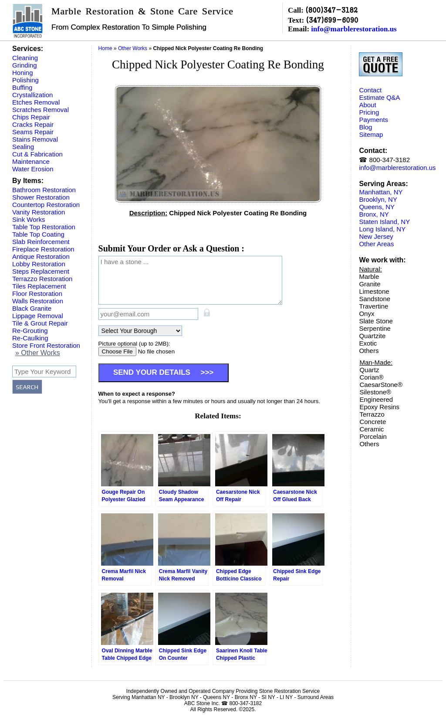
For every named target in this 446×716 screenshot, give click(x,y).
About (367, 105)
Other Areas (376, 244)
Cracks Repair (33, 124)
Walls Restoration (37, 301)
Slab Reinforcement (41, 241)
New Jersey (376, 236)
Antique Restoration (41, 256)
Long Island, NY (382, 229)
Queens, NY (377, 206)
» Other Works (37, 352)
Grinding (24, 65)
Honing (22, 72)
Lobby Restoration (38, 264)
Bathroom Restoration (44, 189)
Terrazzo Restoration (42, 278)
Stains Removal (35, 139)
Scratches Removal (40, 109)
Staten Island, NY (384, 221)
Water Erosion (32, 169)
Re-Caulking (30, 338)
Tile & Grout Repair (40, 323)
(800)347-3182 (331, 10)
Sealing (23, 146)
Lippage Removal (37, 315)
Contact (370, 90)
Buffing (22, 87)
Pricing (369, 112)
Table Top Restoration (43, 227)
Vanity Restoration (38, 212)
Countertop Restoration (46, 204)
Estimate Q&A (379, 97)
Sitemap (371, 134)
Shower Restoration (41, 197)
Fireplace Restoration (43, 249)
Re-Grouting (30, 330)
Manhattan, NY (380, 192)
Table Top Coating (38, 234)
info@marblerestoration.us (353, 29)
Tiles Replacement (39, 286)
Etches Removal (36, 102)
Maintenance (31, 161)
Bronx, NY (374, 214)
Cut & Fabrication (37, 154)
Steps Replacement (40, 271)
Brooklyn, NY (378, 199)
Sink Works (28, 219)
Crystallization (32, 94)
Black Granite (31, 308)
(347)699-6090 (332, 20)
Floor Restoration (37, 293)
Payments (373, 119)
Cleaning (25, 57)
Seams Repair (33, 132)
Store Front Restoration (46, 345)
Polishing (25, 80)
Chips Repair (31, 117)
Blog (365, 127)
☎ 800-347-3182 (384, 159)
